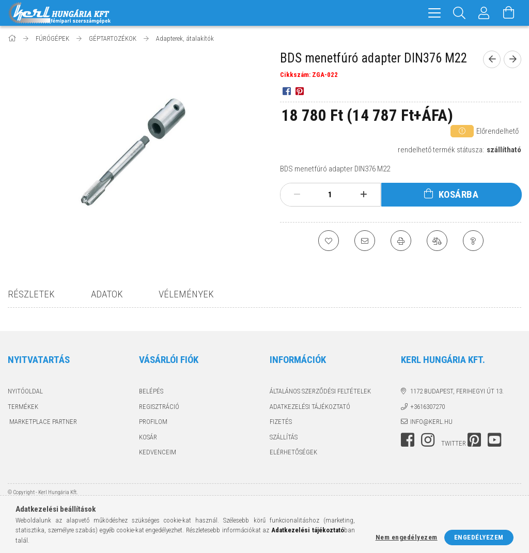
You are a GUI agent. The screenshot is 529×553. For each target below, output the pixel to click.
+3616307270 (427, 406)
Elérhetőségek (293, 452)
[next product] (512, 59)
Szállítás (284, 437)
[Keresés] (459, 13)
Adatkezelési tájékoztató (310, 406)
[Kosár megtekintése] (508, 13)
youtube (494, 440)
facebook (407, 440)
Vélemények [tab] (186, 294)
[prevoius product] (492, 59)
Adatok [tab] (107, 294)
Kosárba (459, 194)
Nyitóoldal (25, 391)
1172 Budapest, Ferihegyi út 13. (457, 391)
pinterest (474, 440)
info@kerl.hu (431, 421)
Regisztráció (159, 406)
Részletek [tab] (31, 294)
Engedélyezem (479, 537)
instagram (427, 440)
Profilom (153, 421)
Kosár (148, 437)
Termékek (23, 406)
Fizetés (281, 421)
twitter (453, 443)
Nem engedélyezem (407, 537)
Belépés (151, 391)
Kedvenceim (157, 452)
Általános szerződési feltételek (320, 391)
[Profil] (484, 13)
